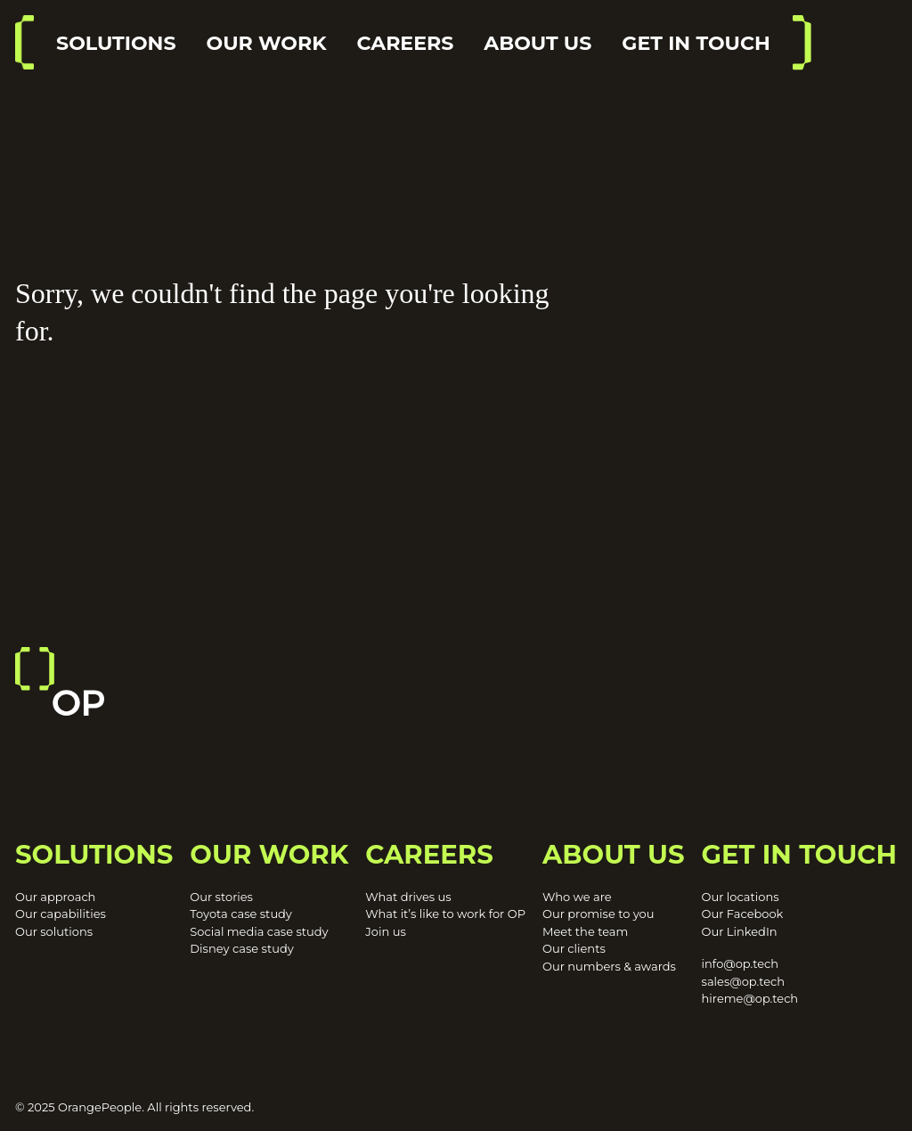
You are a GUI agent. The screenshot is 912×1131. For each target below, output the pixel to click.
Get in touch (696, 43)
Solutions (116, 43)
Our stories (221, 896)
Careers (405, 43)
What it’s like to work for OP (445, 913)
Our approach (55, 896)
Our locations (740, 896)
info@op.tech (740, 963)
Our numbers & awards (609, 966)
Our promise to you (598, 913)
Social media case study (259, 931)
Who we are (577, 896)
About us (537, 43)
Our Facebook (743, 913)
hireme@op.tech (750, 998)
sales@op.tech (743, 981)
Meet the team (585, 931)
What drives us (408, 896)
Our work (267, 43)
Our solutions (54, 931)
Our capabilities (60, 913)
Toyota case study (241, 913)
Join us (385, 931)
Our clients (574, 948)
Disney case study (241, 948)
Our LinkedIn (740, 931)
